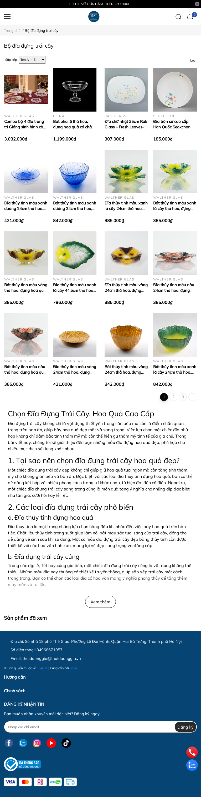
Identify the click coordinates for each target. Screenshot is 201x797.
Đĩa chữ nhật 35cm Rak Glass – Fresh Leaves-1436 (126, 127)
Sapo (73, 668)
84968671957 (50, 649)
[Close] (197, 4)
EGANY (42, 668)
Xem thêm (100, 601)
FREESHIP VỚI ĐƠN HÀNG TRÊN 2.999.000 (97, 4)
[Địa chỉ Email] (100, 727)
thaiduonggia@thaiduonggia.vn (52, 658)
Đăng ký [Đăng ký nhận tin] (185, 727)
